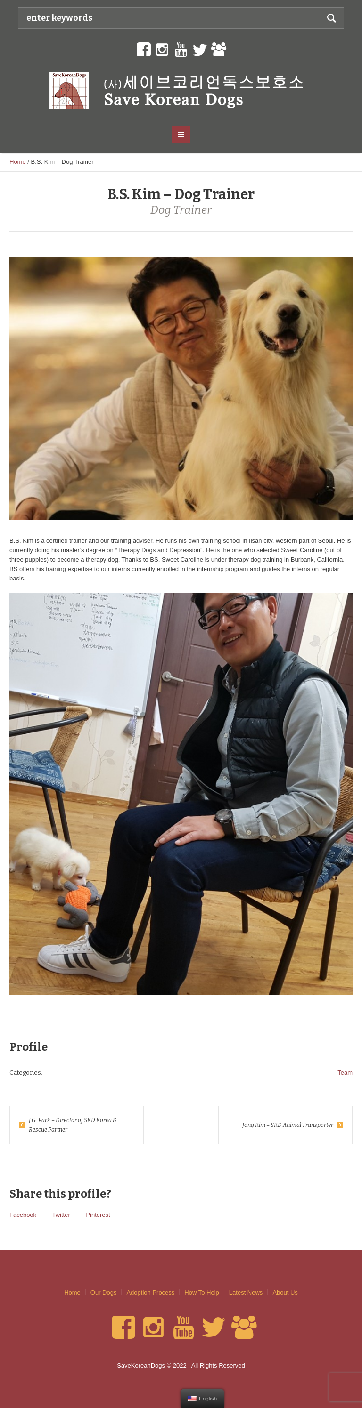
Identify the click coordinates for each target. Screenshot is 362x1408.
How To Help (201, 1292)
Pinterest (98, 1214)
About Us (284, 1292)
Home (17, 161)
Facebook (22, 1214)
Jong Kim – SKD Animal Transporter (287, 1125)
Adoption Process (150, 1292)
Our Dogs (103, 1292)
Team (345, 1072)
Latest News (246, 1292)
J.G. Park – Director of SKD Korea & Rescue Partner (72, 1125)
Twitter (61, 1214)
